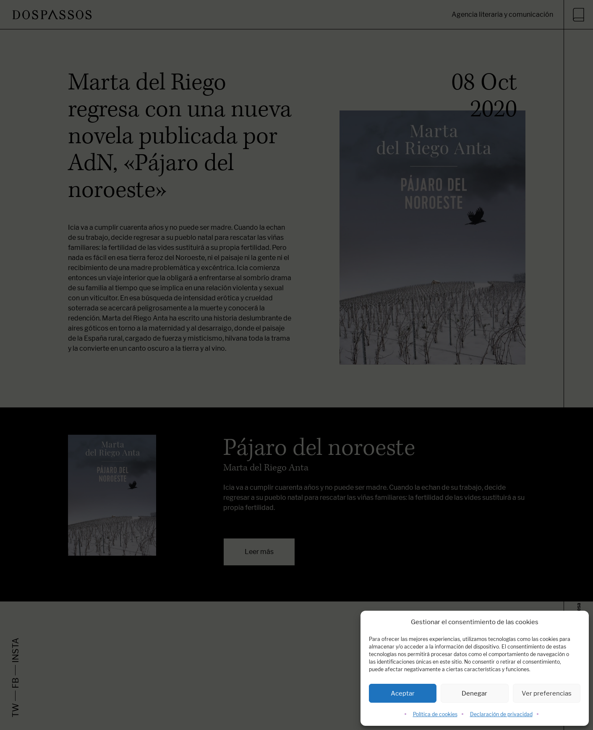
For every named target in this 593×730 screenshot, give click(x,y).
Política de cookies (435, 714)
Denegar (474, 693)
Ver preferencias (547, 693)
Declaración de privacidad (501, 714)
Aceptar (403, 693)
